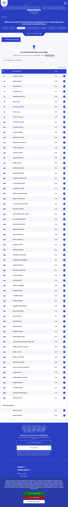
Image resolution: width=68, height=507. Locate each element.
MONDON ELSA (17, 91)
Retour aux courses (11, 39)
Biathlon (13, 28)
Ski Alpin (5, 28)
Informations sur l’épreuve (34, 60)
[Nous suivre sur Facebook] (24, 429)
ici (48, 455)
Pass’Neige (23, 476)
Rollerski (44, 28)
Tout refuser (34, 497)
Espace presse (22, 470)
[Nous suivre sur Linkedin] (44, 429)
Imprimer (62, 67)
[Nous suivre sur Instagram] (34, 429)
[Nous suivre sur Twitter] (29, 429)
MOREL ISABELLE (18, 147)
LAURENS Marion (18, 127)
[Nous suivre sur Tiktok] (39, 429)
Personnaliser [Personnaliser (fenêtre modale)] (34, 501)
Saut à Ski (51, 28)
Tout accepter (34, 493)
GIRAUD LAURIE (18, 76)
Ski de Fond (21, 28)
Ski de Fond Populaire (33, 28)
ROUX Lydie (16, 111)
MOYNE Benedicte (18, 106)
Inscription (34, 447)
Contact (20, 467)
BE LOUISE (16, 101)
